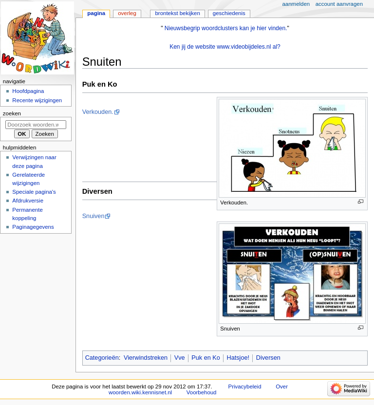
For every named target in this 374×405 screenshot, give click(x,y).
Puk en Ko (205, 357)
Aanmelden (296, 4)
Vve (179, 357)
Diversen (268, 357)
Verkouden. (97, 112)
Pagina (96, 13)
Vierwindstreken (146, 357)
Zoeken (12, 113)
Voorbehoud (202, 392)
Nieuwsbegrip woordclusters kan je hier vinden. (226, 28)
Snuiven (93, 216)
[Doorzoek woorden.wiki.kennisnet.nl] (35, 124)
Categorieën (102, 357)
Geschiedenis (229, 13)
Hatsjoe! (238, 357)
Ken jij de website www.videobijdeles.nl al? (224, 46)
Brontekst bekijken (177, 13)
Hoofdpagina (28, 91)
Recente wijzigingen (37, 100)
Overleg (127, 13)
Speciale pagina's (34, 192)
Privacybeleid (245, 386)
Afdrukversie (27, 200)
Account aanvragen (339, 4)
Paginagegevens (33, 227)
